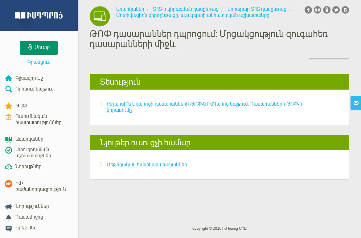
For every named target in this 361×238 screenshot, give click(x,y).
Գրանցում (39, 62)
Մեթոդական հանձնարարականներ (147, 165)
